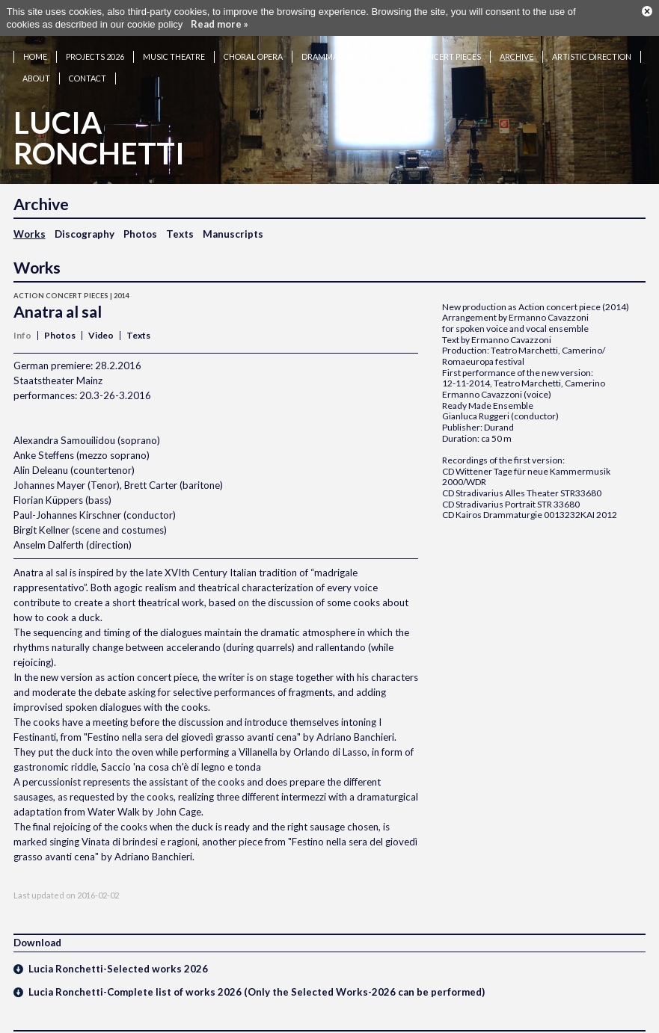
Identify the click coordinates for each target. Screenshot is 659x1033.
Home (35, 41)
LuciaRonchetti (99, 123)
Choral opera (253, 41)
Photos (140, 219)
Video (101, 320)
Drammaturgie (334, 41)
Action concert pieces (433, 41)
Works (29, 219)
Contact (87, 63)
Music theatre (174, 41)
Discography (84, 219)
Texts (180, 219)
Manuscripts (233, 219)
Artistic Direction (591, 41)
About (36, 63)
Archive (516, 41)
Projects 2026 (95, 41)
